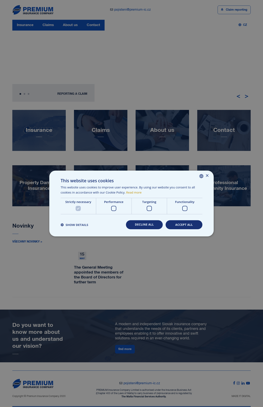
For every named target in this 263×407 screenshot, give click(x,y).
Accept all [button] (184, 225)
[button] (74, 225)
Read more (134, 192)
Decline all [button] (144, 224)
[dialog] (131, 203)
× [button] (207, 175)
